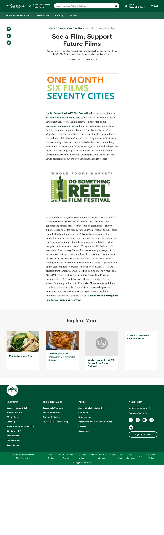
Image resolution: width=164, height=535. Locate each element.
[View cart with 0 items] (154, 6)
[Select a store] (39, 6)
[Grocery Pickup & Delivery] (18, 15)
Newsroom (83, 501)
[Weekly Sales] (43, 15)
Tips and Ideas (13, 510)
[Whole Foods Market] (15, 6)
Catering (11, 491)
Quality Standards (51, 482)
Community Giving (51, 487)
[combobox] (83, 5)
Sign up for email (143, 504)
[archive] (78, 28)
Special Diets (13, 506)
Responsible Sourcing (53, 478)
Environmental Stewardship (56, 491)
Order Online (13, 515)
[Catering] (59, 15)
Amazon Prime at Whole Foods (21, 496)
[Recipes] (73, 15)
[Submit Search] (116, 5)
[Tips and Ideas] (65, 28)
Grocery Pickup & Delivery (19, 478)
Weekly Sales (13, 487)
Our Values (83, 482)
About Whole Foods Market (91, 478)
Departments (84, 487)
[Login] (135, 6)
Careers (82, 496)
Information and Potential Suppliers (95, 491)
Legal (140, 526)
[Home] (52, 28)
